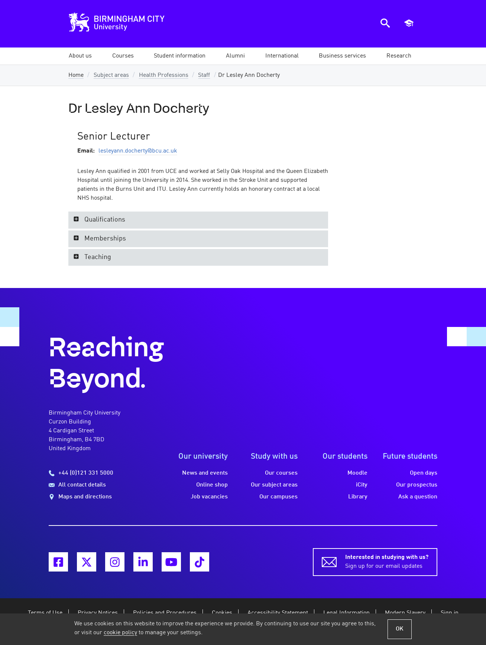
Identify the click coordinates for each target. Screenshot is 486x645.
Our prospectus (416, 485)
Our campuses (278, 497)
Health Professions (163, 75)
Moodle (357, 473)
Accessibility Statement (277, 613)
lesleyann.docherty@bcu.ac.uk (137, 151)
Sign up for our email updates (386, 561)
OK (400, 629)
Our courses (281, 473)
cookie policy (120, 633)
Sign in (450, 613)
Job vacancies (209, 497)
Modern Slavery (405, 613)
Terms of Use (45, 613)
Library (357, 497)
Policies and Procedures (165, 613)
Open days (423, 473)
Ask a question (417, 497)
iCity (361, 485)
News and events (205, 473)
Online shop (212, 485)
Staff (204, 75)
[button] (80, 56)
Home (76, 75)
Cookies (222, 613)
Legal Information (346, 613)
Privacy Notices (98, 613)
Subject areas (111, 75)
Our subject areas (274, 485)
